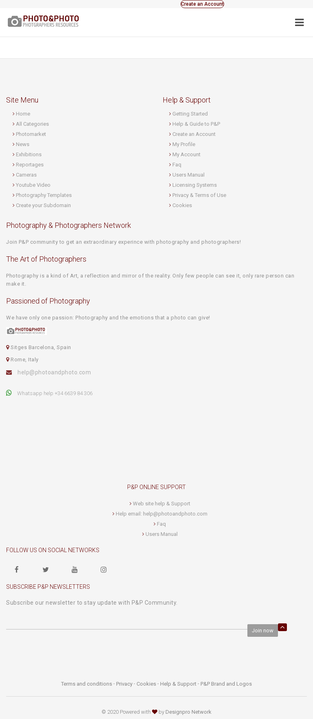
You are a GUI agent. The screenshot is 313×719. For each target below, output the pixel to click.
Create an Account (202, 4)
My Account (186, 154)
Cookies (182, 205)
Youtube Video (33, 185)
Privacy (124, 684)
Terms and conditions (86, 684)
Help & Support (178, 684)
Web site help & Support (161, 503)
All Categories (32, 124)
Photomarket (31, 134)
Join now (262, 630)
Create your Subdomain (43, 205)
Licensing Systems (194, 185)
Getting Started (190, 114)
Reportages (30, 165)
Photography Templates (44, 195)
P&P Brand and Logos (226, 684)
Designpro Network (188, 712)
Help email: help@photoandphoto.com (161, 514)
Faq (176, 165)
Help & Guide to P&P (196, 124)
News (22, 144)
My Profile (183, 144)
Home (23, 114)
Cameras (26, 175)
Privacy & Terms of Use (199, 195)
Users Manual (188, 175)
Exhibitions (29, 154)
